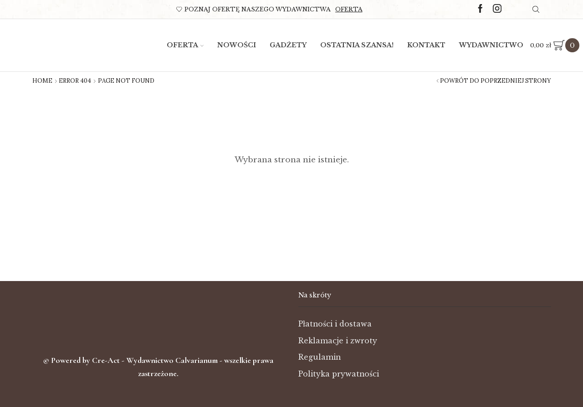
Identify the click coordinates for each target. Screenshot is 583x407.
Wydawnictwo (491, 45)
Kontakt (426, 45)
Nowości (236, 45)
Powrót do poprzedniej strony (495, 81)
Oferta (349, 9)
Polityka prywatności (338, 374)
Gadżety (288, 45)
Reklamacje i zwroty (337, 341)
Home (42, 81)
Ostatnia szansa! (357, 45)
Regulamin (319, 357)
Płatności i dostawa (335, 324)
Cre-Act (107, 360)
